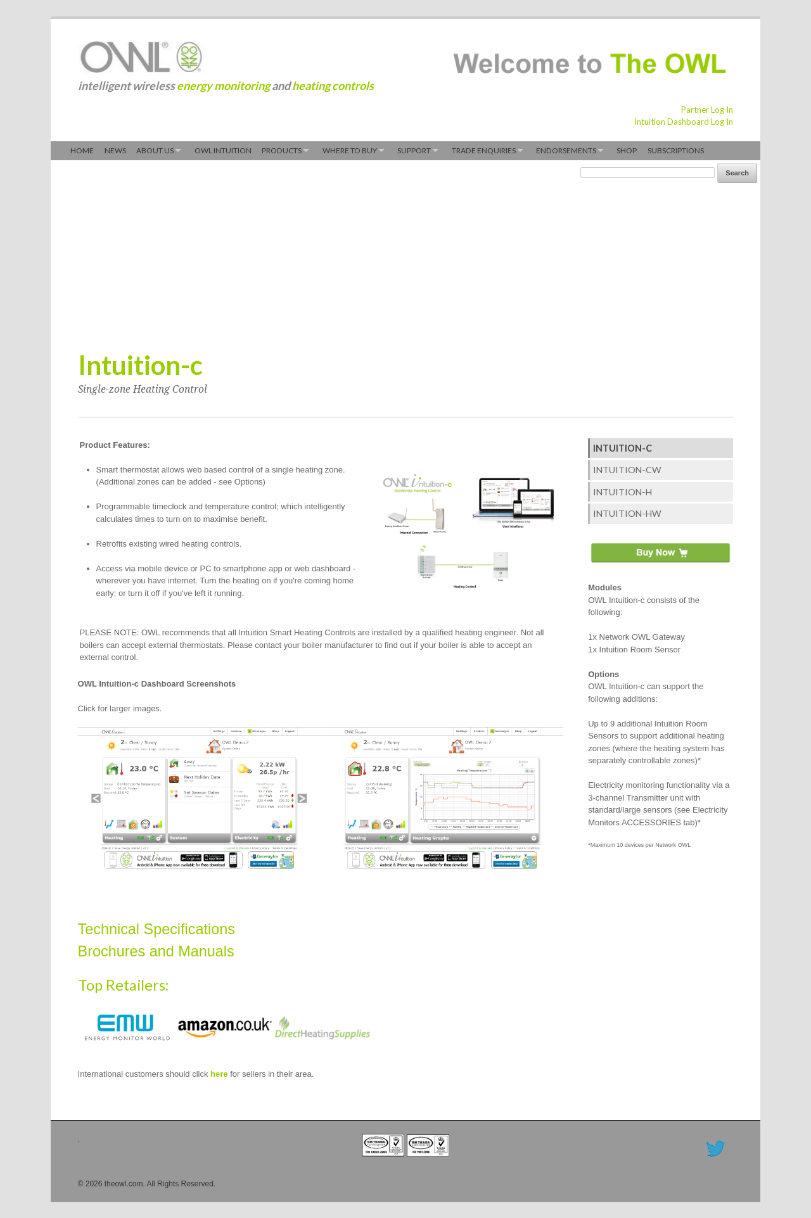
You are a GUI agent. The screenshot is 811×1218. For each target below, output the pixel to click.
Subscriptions (676, 150)
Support (414, 150)
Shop (626, 150)
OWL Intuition (223, 150)
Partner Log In (707, 110)
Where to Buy (349, 150)
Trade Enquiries (484, 150)
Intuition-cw (627, 469)
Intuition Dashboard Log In (683, 122)
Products (282, 150)
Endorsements (566, 150)
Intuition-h (622, 491)
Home (82, 150)
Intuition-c (622, 448)
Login (227, 1183)
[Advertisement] (309, 252)
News (115, 150)
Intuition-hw (627, 513)
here (218, 1074)
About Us (155, 150)
